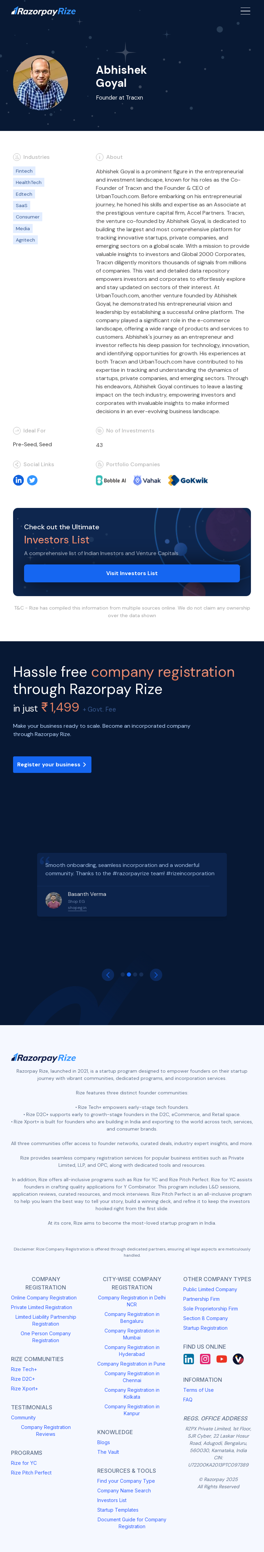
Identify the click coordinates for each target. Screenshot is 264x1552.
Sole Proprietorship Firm (210, 1308)
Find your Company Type (126, 1481)
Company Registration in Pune (131, 1364)
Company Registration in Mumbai (132, 1334)
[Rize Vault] (238, 1359)
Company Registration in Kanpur (132, 1409)
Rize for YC (24, 1463)
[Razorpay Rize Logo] (43, 11)
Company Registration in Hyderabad (132, 1350)
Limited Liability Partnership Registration (45, 1320)
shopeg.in (77, 907)
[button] (108, 975)
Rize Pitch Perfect (31, 1473)
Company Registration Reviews (46, 1430)
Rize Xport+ (24, 1388)
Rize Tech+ (24, 1369)
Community (23, 1417)
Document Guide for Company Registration (132, 1523)
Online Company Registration (44, 1297)
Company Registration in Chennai (132, 1376)
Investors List (111, 1500)
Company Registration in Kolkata (132, 1393)
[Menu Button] (245, 11)
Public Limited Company (210, 1289)
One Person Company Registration (46, 1336)
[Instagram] (205, 1359)
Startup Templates (118, 1510)
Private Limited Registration (41, 1307)
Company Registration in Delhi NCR (132, 1301)
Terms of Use (198, 1390)
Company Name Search (124, 1490)
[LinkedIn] (188, 1359)
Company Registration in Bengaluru (132, 1317)
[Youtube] (221, 1359)
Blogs (103, 1442)
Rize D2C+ (23, 1379)
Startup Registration (205, 1328)
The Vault (108, 1452)
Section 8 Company (205, 1318)
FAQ (187, 1399)
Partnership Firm (201, 1299)
